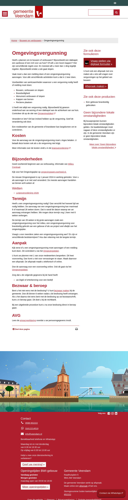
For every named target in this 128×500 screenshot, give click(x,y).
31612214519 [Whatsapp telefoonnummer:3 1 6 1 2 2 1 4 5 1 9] (31, 426)
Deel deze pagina (22, 327)
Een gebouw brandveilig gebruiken (96, 102)
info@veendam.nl (31, 432)
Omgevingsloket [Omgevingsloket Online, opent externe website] (45, 113)
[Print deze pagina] (76, 327)
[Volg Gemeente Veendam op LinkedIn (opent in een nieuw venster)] (116, 411)
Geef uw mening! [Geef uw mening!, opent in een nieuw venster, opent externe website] (31, 461)
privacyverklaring (27, 318)
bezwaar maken (61, 289)
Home (14, 40)
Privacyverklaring (66, 496)
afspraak (83, 483)
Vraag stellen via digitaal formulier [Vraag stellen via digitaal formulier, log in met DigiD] (100, 62)
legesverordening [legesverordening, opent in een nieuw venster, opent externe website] (59, 148)
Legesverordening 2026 (26, 192)
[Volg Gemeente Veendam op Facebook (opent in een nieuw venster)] (108, 411)
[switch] (115, 2)
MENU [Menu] (5, 14)
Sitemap (51, 496)
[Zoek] (116, 12)
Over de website (36, 496)
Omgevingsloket (50, 249)
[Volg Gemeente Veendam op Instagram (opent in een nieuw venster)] (112, 411)
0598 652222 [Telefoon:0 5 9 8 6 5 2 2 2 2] (31, 421)
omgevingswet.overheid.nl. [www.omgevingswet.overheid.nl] (53, 171)
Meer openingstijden (33, 484)
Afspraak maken (94, 85)
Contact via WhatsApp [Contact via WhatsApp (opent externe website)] (111, 493)
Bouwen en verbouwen (29, 40)
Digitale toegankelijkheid (88, 496)
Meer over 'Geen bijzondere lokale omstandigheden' (100, 144)
